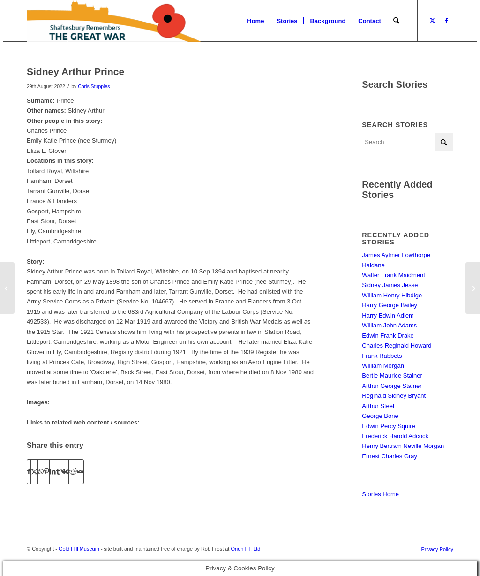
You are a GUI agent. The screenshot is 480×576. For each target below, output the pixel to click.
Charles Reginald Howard (396, 345)
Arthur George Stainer (391, 385)
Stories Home (380, 494)
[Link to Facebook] (446, 21)
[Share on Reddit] (73, 472)
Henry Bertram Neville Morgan (403, 445)
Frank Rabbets (382, 355)
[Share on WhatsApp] (41, 472)
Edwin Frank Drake (388, 335)
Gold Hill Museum (79, 549)
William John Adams (389, 325)
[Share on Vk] (64, 472)
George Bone (380, 415)
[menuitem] (255, 21)
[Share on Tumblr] (58, 472)
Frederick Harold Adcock (395, 436)
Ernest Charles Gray (389, 456)
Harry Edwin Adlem (388, 315)
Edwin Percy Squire (388, 426)
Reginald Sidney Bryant (394, 395)
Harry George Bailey (389, 305)
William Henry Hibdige (392, 295)
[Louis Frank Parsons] (7, 288)
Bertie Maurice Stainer (392, 375)
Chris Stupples (94, 86)
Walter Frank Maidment (393, 275)
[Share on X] (34, 472)
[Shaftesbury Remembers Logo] (114, 21)
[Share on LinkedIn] (53, 472)
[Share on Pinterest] (46, 472)
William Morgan (383, 365)
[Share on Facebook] (28, 472)
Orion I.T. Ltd (245, 549)
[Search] (396, 21)
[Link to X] (432, 21)
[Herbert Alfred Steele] (472, 288)
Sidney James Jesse (390, 284)
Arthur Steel (378, 405)
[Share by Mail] (80, 472)
